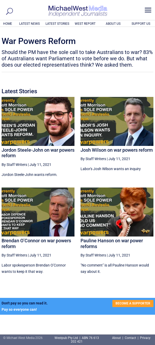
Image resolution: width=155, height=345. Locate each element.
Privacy (145, 338)
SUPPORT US (141, 24)
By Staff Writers (14, 164)
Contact (130, 338)
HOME (7, 24)
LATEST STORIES (57, 24)
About (117, 338)
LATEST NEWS (29, 24)
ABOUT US (113, 24)
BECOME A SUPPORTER (133, 303)
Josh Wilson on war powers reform (117, 150)
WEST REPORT (85, 24)
